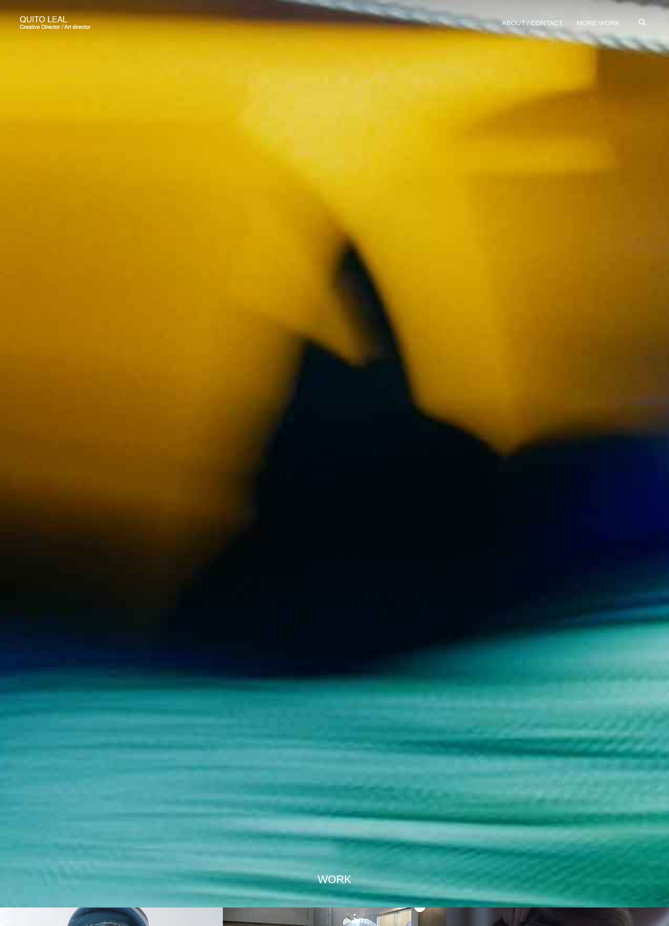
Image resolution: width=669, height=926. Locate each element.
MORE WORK (598, 23)
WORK (334, 879)
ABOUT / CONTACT (532, 23)
